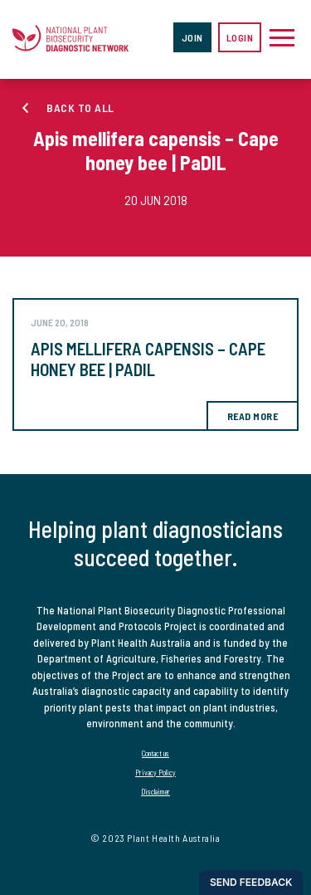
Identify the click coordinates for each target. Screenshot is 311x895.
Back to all (80, 107)
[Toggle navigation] (282, 37)
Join (192, 37)
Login (240, 37)
